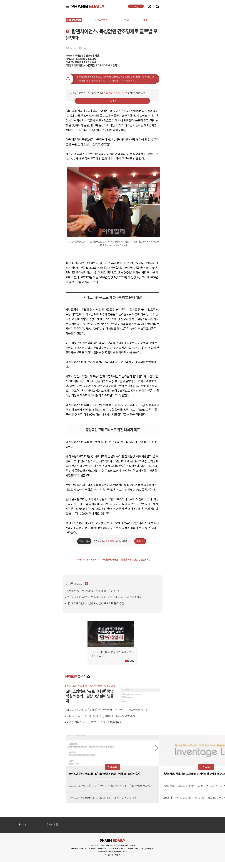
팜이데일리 (70, 686)
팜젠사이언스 (101, 20)
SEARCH (157, 6)
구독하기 (112, 100)
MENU (67, 6)
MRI (145, 20)
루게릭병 (82, 686)
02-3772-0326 (88, 848)
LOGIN (150, 6)
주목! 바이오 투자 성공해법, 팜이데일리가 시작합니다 (112, 654)
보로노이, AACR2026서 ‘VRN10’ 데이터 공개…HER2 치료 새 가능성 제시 (104, 597)
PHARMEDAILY (84, 6)
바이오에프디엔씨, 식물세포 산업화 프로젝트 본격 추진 (95, 603)
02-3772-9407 (108, 848)
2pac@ (78, 583)
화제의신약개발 (74, 20)
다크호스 (112, 766)
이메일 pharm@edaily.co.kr (145, 848)
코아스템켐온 (95, 686)
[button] (157, 748)
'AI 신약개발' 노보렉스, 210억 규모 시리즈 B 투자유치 (94, 722)
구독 (136, 6)
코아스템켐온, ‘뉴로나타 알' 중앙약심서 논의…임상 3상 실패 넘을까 (104, 774)
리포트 (206, 766)
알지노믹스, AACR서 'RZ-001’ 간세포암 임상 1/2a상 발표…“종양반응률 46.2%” (107, 710)
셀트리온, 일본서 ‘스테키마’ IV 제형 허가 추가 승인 (93, 591)
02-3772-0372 (120, 848)
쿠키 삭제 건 (52, 824)
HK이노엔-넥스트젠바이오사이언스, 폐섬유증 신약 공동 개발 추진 (101, 716)
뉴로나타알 (109, 686)
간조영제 (125, 20)
